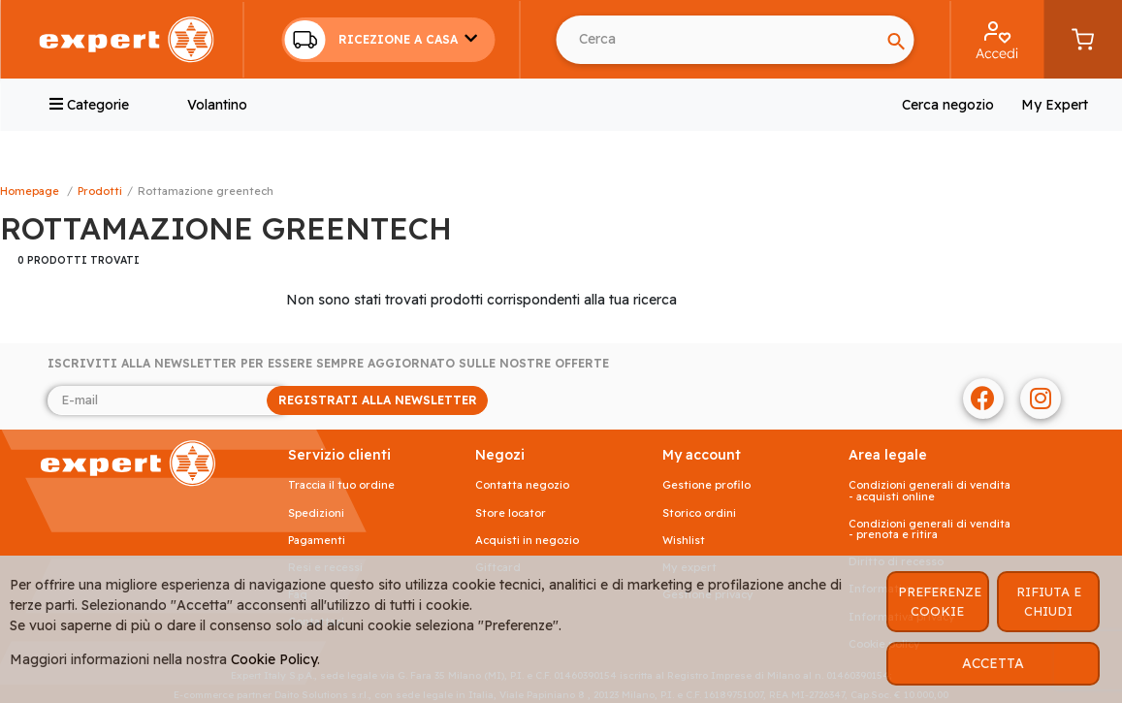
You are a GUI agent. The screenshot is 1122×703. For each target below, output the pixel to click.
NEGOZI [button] (500, 455)
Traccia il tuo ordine (341, 485)
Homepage (29, 191)
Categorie (89, 104)
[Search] (717, 40)
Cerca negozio (948, 104)
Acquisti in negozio (527, 540)
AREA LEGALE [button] (888, 455)
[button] (388, 39)
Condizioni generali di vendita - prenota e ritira (929, 529)
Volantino (217, 104)
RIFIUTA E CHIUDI (1048, 601)
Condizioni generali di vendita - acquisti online (929, 490)
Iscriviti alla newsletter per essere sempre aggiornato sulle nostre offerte (328, 363)
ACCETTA (993, 663)
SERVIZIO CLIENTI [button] (339, 455)
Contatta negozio (522, 485)
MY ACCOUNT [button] (701, 455)
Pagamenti (316, 540)
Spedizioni (316, 513)
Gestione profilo (706, 485)
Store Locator (510, 513)
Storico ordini (699, 513)
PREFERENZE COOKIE (939, 601)
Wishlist (683, 540)
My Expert (1054, 104)
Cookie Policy (274, 659)
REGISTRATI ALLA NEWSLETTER (377, 400)
